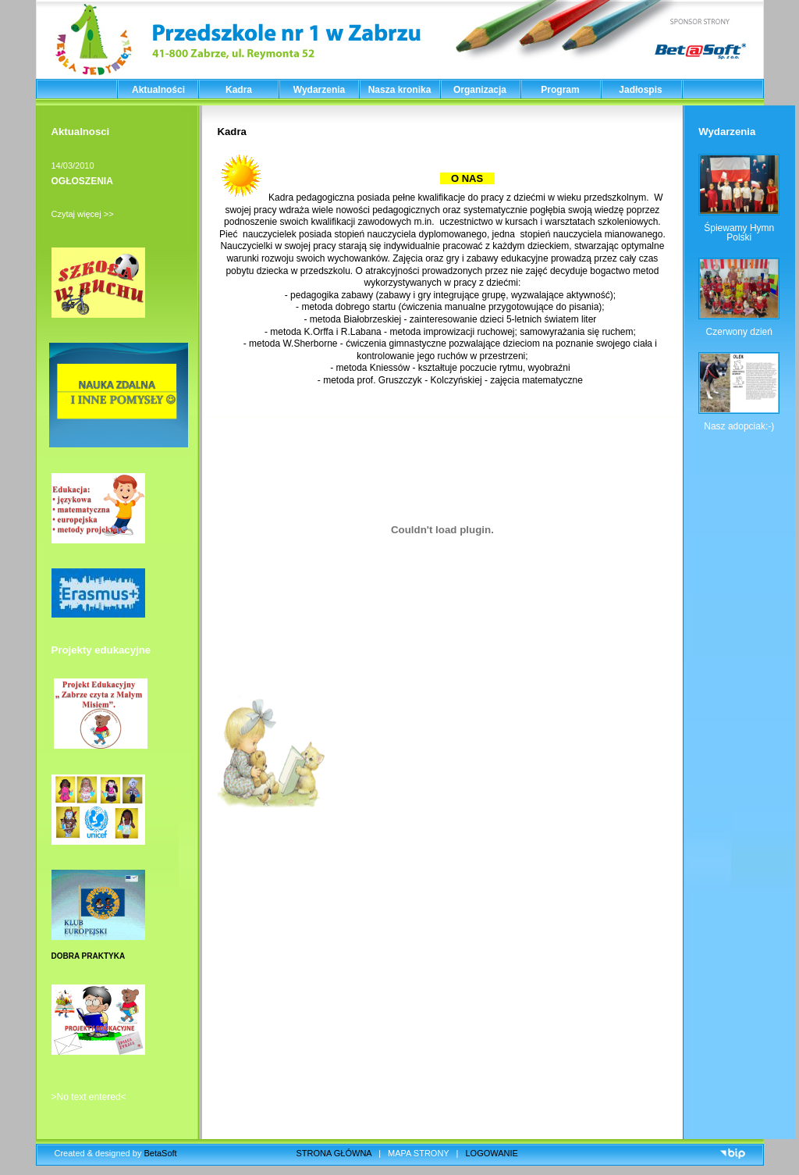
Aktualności (158, 89)
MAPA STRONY (418, 1153)
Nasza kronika (399, 89)
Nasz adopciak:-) (739, 426)
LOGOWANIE (492, 1153)
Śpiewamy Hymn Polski (739, 233)
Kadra (238, 89)
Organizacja (479, 89)
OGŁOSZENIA (82, 181)
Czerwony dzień (739, 331)
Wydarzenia (319, 89)
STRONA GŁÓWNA (334, 1153)
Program (560, 89)
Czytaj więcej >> (82, 214)
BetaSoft (160, 1153)
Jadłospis (640, 89)
